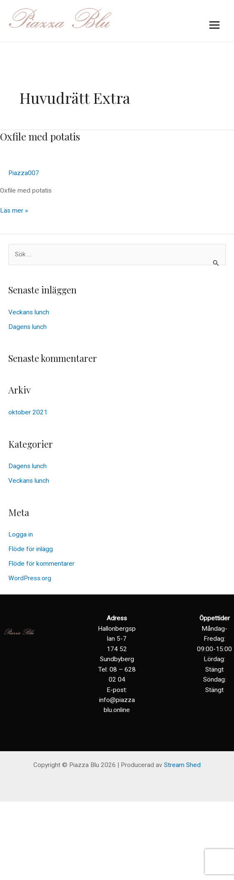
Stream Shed (182, 765)
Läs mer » (14, 210)
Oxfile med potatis (40, 136)
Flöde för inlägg (30, 549)
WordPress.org (29, 578)
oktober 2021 (27, 412)
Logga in (20, 534)
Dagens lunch (27, 327)
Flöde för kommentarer (41, 563)
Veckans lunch (28, 312)
